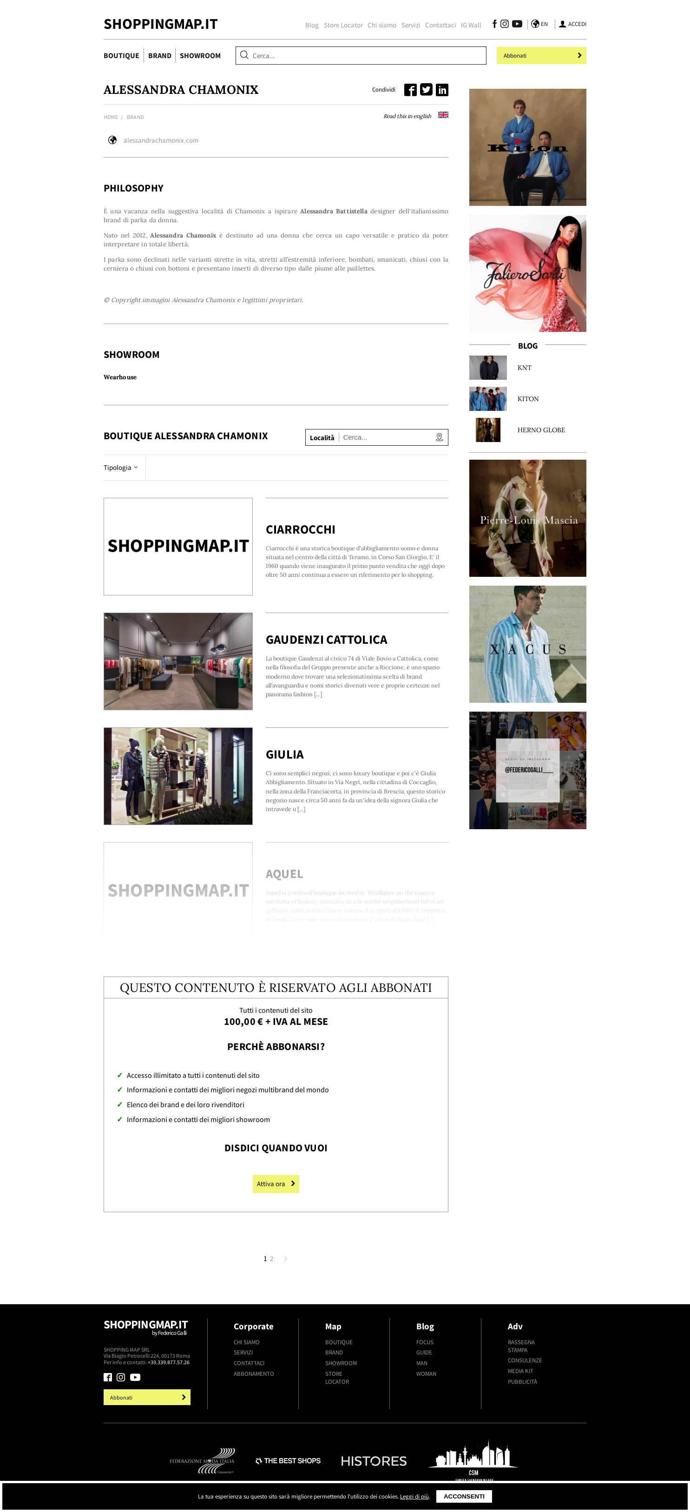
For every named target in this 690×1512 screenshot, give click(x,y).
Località (322, 437)
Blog (312, 24)
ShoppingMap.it (161, 23)
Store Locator (343, 24)
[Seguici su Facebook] (495, 25)
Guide (424, 1352)
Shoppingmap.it (148, 1332)
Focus (425, 1342)
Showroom (200, 55)
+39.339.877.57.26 (169, 1362)
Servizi (411, 24)
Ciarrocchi (301, 529)
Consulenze (525, 1360)
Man (421, 1363)
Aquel (284, 873)
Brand (159, 55)
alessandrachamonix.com (161, 140)
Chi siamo (382, 24)
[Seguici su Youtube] (515, 25)
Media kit (520, 1371)
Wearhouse (120, 377)
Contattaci (440, 24)
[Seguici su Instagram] (504, 25)
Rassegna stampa (521, 1346)
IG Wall (471, 24)
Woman (426, 1374)
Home (111, 116)
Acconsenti (464, 1496)
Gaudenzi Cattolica (327, 639)
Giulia (285, 754)
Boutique (121, 55)
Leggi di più (414, 1496)
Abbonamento (254, 1374)
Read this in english (415, 115)
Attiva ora (276, 1183)
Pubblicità (522, 1382)
